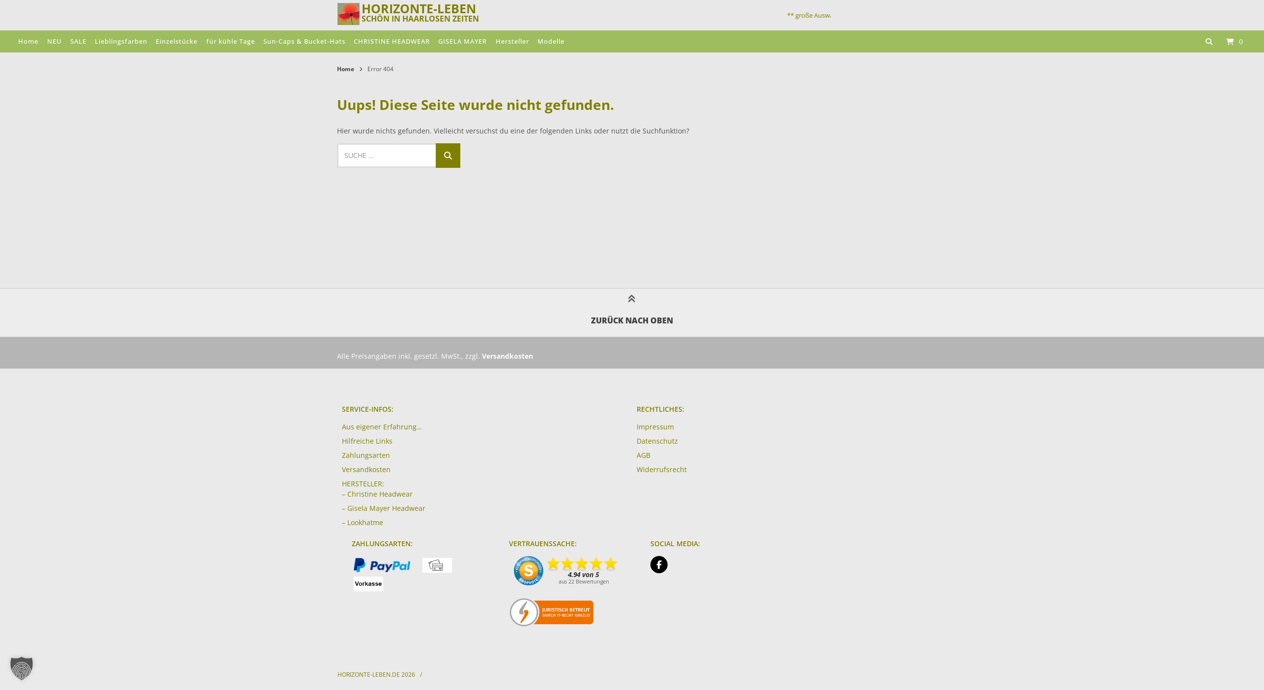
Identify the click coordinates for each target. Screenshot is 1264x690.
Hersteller (512, 41)
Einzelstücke (176, 41)
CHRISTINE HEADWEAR (392, 41)
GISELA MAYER (462, 41)
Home (28, 41)
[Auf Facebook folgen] (659, 564)
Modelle (550, 41)
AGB (643, 455)
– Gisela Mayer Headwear (383, 508)
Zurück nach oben (632, 312)
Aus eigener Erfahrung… (382, 426)
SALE (78, 41)
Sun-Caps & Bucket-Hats (304, 41)
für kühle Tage (230, 41)
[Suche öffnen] (1209, 41)
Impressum (655, 426)
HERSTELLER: (363, 483)
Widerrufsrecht (662, 469)
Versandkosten (366, 469)
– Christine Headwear (377, 494)
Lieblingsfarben (121, 41)
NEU (54, 41)
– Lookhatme (362, 522)
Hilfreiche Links (367, 441)
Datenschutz (657, 441)
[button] (21, 668)
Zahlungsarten (366, 455)
